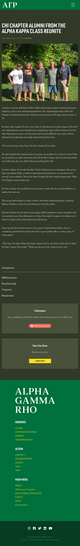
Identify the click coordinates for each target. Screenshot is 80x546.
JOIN (18, 466)
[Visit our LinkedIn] (45, 528)
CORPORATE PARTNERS (26, 432)
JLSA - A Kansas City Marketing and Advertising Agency (41, 540)
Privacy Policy (21, 505)
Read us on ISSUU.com (40, 326)
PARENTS (19, 435)
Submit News (40, 361)
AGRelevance (9, 277)
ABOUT (18, 485)
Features (28, 38)
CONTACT (20, 455)
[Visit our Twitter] (39, 528)
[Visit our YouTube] (50, 528)
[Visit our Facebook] (34, 528)
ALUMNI (19, 428)
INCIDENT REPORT (23, 458)
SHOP (17, 470)
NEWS (18, 501)
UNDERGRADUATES (24, 439)
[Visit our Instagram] (29, 528)
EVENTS (18, 497)
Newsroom (8, 295)
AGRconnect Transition (25, 489)
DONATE (19, 462)
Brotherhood (9, 283)
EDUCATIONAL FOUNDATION (28, 493)
